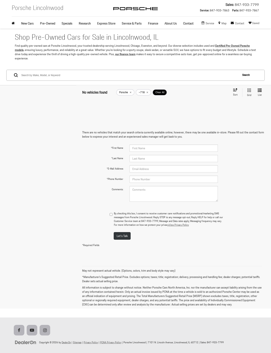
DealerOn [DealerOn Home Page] (66, 342)
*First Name (117, 148)
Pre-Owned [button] (47, 23)
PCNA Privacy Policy (110, 342)
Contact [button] (188, 23)
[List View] (259, 92)
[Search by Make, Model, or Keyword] (129, 75)
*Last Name (117, 158)
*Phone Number (115, 179)
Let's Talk (122, 236)
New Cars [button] (27, 23)
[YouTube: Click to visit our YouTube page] (33, 330)
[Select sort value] (236, 92)
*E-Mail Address (115, 169)
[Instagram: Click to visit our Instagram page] (46, 330)
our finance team (125, 54)
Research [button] (85, 23)
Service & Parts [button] (132, 23)
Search (246, 75)
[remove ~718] (143, 92)
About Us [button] (171, 23)
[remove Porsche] (125, 92)
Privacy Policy (91, 342)
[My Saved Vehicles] (254, 23)
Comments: (117, 189)
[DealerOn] (25, 342)
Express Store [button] (106, 23)
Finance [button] (153, 23)
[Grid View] (248, 92)
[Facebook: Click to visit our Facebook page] (20, 330)
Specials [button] (67, 23)
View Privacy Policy (179, 225)
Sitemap (77, 342)
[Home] (15, 23)
